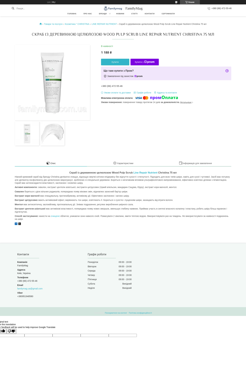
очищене (55, 216)
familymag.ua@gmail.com (30, 288)
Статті (134, 14)
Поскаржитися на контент (116, 313)
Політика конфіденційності (140, 313)
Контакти (150, 14)
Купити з (144, 62)
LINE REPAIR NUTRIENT (104, 24)
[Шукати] (12, 8)
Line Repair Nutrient (146, 172)
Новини (120, 14)
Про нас (87, 14)
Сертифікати (168, 14)
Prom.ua (137, 310)
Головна (71, 14)
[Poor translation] (11, 331)
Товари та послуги (53, 24)
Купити (115, 62)
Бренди (103, 14)
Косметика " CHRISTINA (77, 24)
